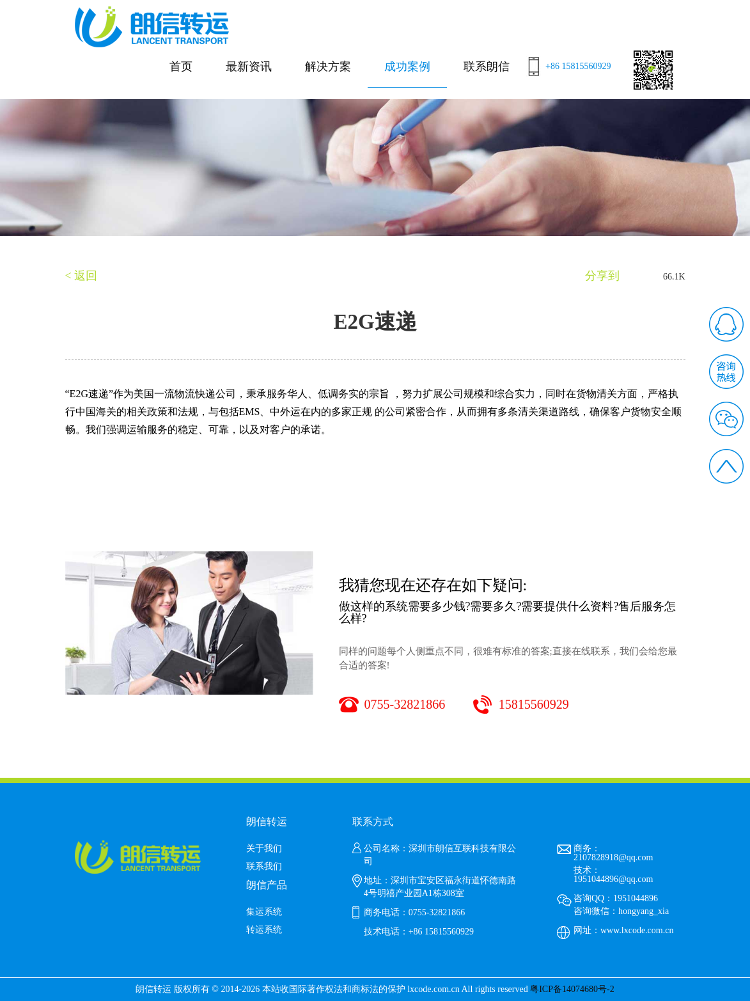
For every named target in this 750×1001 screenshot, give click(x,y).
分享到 (602, 275)
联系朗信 (487, 66)
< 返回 (81, 275)
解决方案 (328, 66)
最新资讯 (249, 66)
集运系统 (264, 912)
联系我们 (264, 866)
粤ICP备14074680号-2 (572, 989)
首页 (180, 66)
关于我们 (264, 848)
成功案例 (407, 66)
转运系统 (264, 929)
